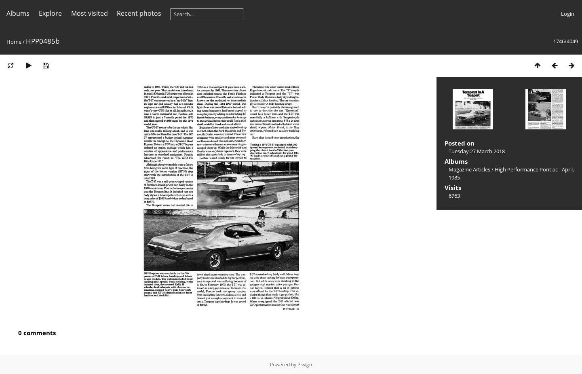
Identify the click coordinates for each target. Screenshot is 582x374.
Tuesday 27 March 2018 (477, 151)
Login (567, 13)
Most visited (89, 13)
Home (13, 41)
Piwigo (304, 364)
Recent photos (139, 13)
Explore (50, 13)
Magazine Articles (469, 169)
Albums (18, 13)
